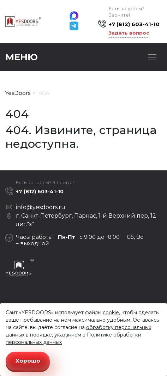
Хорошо (28, 360)
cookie (111, 312)
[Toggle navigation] (152, 57)
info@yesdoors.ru (40, 207)
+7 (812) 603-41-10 (134, 24)
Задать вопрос (129, 33)
